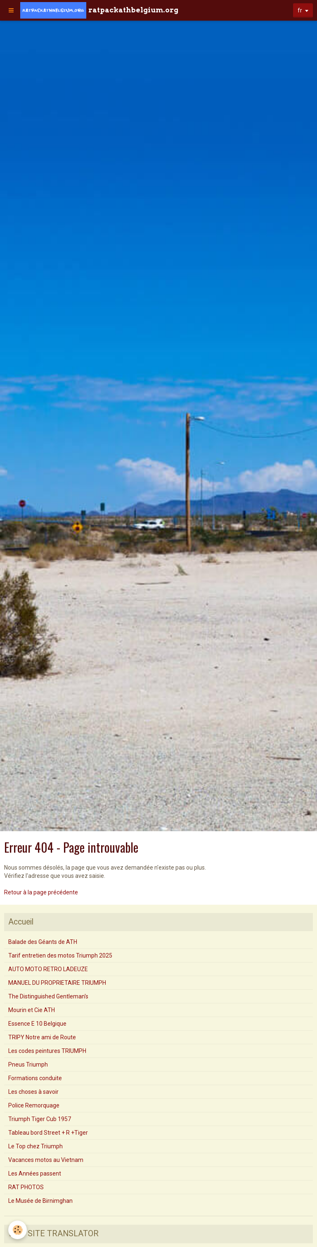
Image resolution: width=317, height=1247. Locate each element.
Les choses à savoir (33, 1091)
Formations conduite (35, 1078)
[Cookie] (17, 1230)
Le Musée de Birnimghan (40, 1200)
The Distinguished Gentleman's (48, 996)
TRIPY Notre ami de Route (42, 1037)
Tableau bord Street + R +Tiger (48, 1132)
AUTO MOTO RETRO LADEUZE (48, 969)
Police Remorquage (33, 1105)
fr (300, 10)
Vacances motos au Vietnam (45, 1160)
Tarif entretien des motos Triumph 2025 (60, 955)
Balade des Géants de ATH (42, 942)
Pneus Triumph (28, 1064)
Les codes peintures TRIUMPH (47, 1051)
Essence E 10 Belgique (37, 1023)
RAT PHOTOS (26, 1187)
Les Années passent (34, 1173)
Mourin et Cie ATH (31, 1010)
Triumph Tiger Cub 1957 (39, 1119)
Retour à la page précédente (41, 892)
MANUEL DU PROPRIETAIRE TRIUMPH (57, 982)
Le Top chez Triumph (35, 1146)
